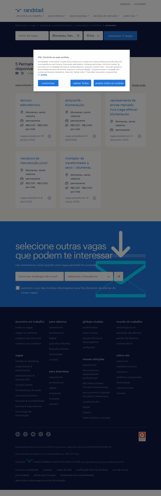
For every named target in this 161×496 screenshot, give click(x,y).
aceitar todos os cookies (109, 83)
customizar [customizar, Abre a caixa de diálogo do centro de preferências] (48, 83)
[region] (81, 71)
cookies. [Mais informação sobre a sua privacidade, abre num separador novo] (44, 75)
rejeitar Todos (81, 83)
